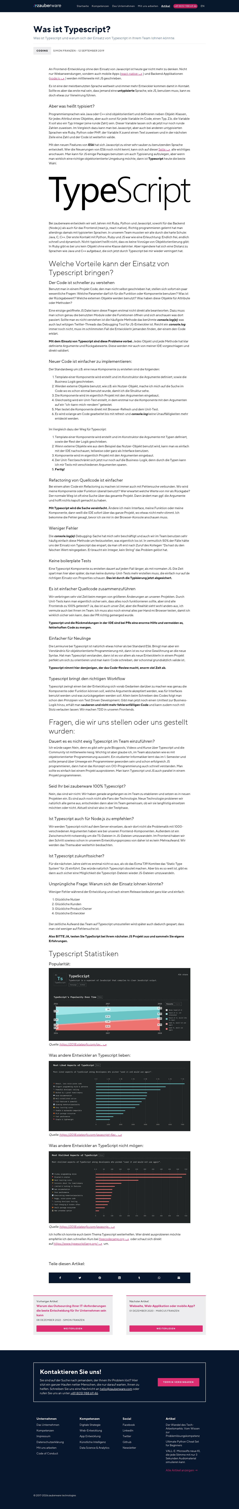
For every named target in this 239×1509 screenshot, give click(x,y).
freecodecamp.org (111, 1239)
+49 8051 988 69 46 (185, 6)
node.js (55, 78)
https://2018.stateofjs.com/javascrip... (84, 1227)
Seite (162, 150)
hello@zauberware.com (116, 1389)
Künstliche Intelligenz (93, 1442)
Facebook (129, 1425)
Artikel (165, 6)
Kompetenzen (100, 6)
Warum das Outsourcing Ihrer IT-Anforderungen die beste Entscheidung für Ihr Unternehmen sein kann (71, 1310)
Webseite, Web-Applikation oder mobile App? (162, 1306)
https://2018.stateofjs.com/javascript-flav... (88, 1135)
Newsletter (129, 1448)
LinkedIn (128, 1430)
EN (203, 6)
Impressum (43, 1436)
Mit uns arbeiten (148, 6)
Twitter (127, 1436)
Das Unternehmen (123, 6)
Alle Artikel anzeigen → (182, 1470)
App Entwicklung (90, 1436)
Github (127, 1442)
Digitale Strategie (90, 1425)
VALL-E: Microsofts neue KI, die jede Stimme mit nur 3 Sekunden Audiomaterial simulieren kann (183, 1456)
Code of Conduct (47, 1453)
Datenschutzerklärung (50, 1442)
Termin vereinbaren (178, 1382)
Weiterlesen (73, 1328)
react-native (129, 74)
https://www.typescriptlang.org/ (76, 1244)
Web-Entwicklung (91, 1430)
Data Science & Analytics (94, 1448)
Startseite (83, 6)
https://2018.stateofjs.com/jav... (80, 1045)
